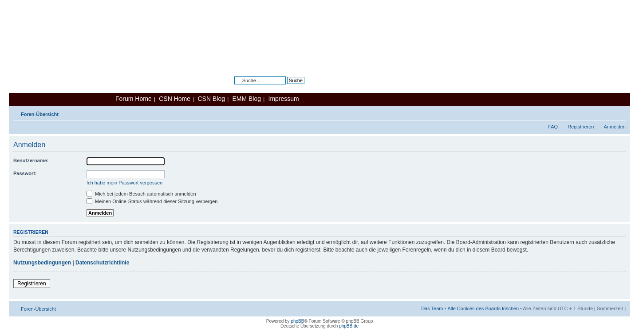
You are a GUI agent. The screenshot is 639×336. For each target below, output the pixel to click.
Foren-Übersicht (40, 114)
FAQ (553, 126)
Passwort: (25, 173)
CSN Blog (211, 98)
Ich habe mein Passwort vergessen (124, 182)
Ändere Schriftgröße (619, 112)
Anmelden (615, 126)
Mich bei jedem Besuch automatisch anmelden (141, 193)
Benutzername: (30, 160)
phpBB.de (349, 326)
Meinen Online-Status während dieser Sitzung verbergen (152, 201)
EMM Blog (246, 98)
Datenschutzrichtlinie (102, 263)
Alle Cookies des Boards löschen (483, 308)
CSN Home (174, 98)
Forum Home (133, 98)
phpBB (297, 321)
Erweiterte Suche (285, 87)
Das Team (432, 308)
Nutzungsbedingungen (42, 263)
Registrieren (581, 126)
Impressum (283, 98)
